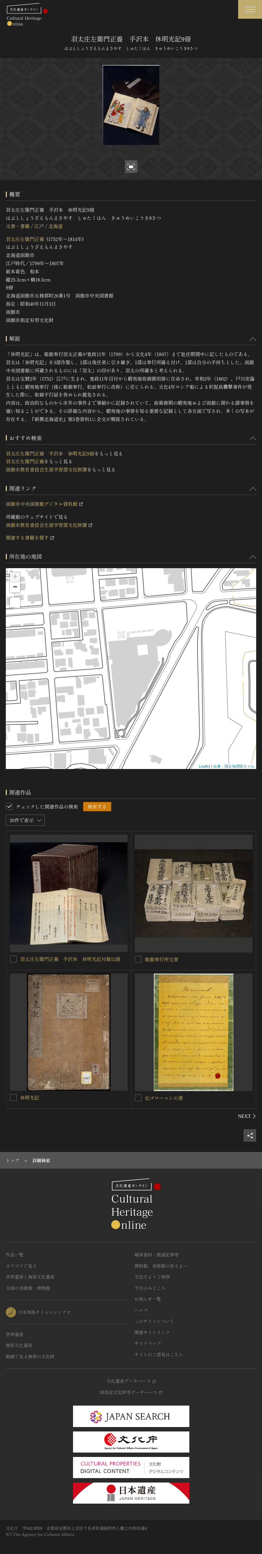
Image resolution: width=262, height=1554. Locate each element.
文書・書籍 (18, 226)
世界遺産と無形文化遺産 (30, 1276)
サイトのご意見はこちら (158, 1354)
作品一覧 (15, 1254)
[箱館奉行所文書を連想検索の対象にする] (138, 959)
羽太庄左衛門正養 (25, 239)
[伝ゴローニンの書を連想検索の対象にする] (138, 1097)
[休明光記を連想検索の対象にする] (13, 1097)
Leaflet (204, 766)
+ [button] (15, 577)
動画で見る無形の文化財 (30, 1356)
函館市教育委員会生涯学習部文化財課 (46, 469)
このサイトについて (154, 1321)
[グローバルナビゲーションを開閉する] (250, 9)
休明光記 (29, 1097)
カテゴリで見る (21, 1266)
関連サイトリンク (152, 1332)
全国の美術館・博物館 (28, 1288)
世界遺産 (15, 1334)
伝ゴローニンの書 (164, 1097)
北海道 (55, 226)
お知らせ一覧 (147, 1299)
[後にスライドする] (247, 1116)
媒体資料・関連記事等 (156, 1254)
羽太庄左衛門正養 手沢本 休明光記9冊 (50, 453)
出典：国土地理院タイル (233, 766)
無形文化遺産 (19, 1345)
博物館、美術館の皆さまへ (161, 1266)
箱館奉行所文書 (161, 959)
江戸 (39, 226)
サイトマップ (147, 1343)
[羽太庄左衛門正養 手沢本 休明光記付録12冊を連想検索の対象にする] (13, 959)
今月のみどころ (149, 1288)
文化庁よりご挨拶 (152, 1276)
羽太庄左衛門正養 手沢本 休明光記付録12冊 (70, 959)
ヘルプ (141, 1310)
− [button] (15, 587)
